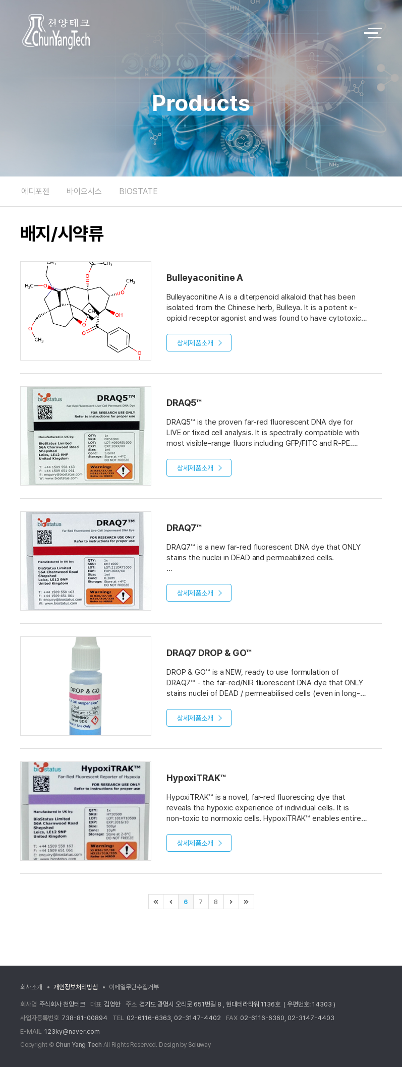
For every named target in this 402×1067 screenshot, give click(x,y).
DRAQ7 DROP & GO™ (209, 652)
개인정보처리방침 (75, 987)
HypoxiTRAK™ (196, 778)
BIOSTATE (138, 191)
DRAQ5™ (184, 402)
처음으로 (155, 901)
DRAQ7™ (184, 527)
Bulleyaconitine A (204, 277)
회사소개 (31, 987)
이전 (171, 901)
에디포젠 (35, 191)
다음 (231, 901)
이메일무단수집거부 (134, 987)
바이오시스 (84, 191)
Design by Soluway (185, 1044)
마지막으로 (246, 901)
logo (183, 33)
